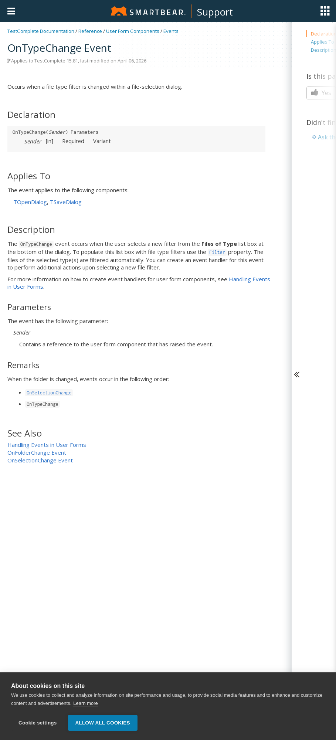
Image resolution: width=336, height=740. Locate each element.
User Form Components (132, 31)
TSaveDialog (66, 202)
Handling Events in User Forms (46, 444)
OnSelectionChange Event (40, 460)
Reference (90, 31)
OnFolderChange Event (36, 452)
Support (215, 11)
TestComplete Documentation (40, 31)
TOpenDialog (30, 202)
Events (171, 31)
